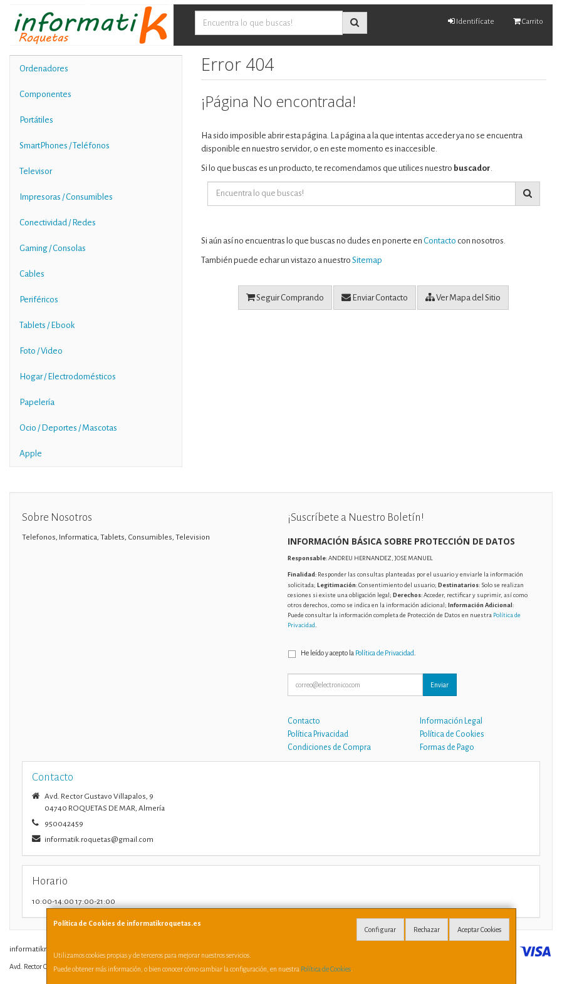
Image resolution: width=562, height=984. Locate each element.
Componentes (45, 94)
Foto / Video (41, 351)
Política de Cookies (326, 969)
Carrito (528, 21)
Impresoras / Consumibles (66, 197)
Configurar (380, 929)
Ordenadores (43, 68)
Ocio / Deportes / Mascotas (68, 428)
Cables (31, 274)
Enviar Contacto (374, 297)
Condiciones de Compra (329, 747)
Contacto (440, 240)
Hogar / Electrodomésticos (67, 376)
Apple (30, 453)
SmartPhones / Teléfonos (64, 145)
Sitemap (367, 260)
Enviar (439, 685)
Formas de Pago (447, 747)
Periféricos (38, 299)
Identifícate (471, 21)
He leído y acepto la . (358, 653)
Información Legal (451, 721)
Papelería (37, 402)
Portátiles (36, 120)
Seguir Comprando (285, 297)
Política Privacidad (318, 734)
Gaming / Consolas (52, 248)
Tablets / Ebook (47, 325)
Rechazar (427, 929)
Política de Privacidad (384, 653)
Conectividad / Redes (57, 222)
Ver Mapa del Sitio (463, 297)
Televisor (35, 171)
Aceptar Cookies (479, 929)
